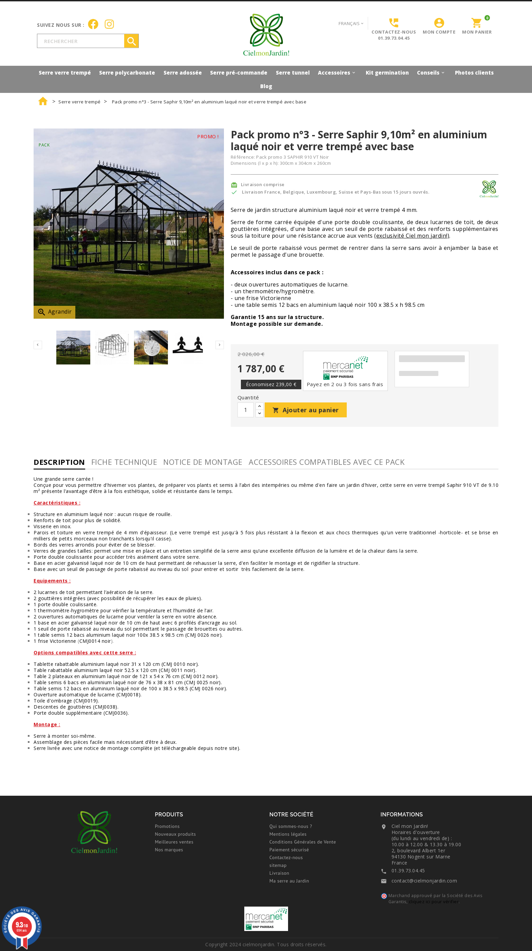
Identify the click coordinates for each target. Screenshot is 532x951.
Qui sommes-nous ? (290, 826)
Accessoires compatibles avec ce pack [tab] (326, 462)
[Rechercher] (87, 40)
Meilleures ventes (174, 842)
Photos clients (474, 72)
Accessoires (337, 72)
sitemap (278, 865)
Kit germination (387, 72)
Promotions (167, 826)
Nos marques (169, 850)
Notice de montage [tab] (203, 462)
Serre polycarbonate (127, 72)
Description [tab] (59, 462)
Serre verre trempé (65, 72)
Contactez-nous (286, 857)
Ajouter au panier (305, 410)
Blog (266, 86)
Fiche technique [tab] (124, 462)
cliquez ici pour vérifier (434, 902)
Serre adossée (183, 72)
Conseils (431, 72)
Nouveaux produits (175, 834)
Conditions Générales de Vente (302, 842)
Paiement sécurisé (289, 850)
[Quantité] (246, 409)
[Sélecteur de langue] (351, 23)
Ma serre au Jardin (289, 881)
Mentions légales (288, 834)
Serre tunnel (293, 72)
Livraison (279, 873)
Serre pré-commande (238, 72)
